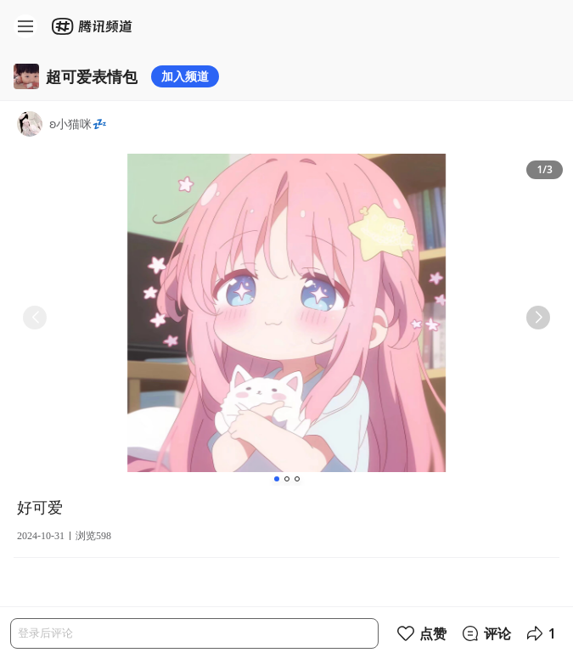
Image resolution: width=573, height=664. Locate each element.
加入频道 (185, 76)
